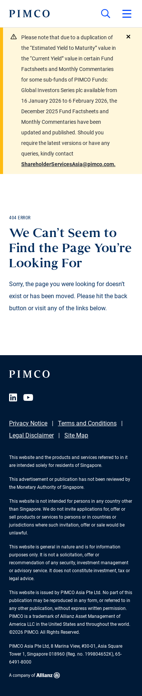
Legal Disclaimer (31, 435)
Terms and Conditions (87, 423)
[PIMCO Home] (29, 13)
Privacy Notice (28, 423)
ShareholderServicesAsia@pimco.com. (68, 164)
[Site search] (106, 13)
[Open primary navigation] (127, 13)
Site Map (76, 435)
